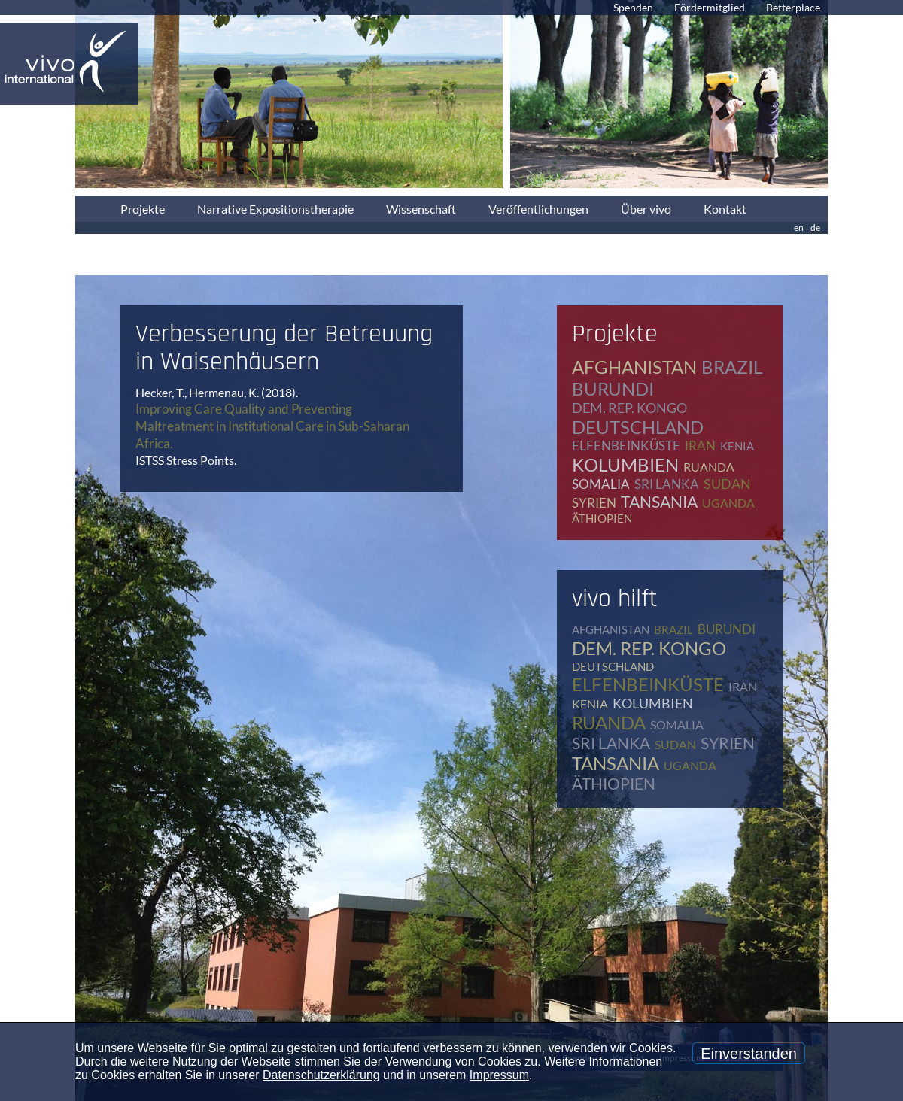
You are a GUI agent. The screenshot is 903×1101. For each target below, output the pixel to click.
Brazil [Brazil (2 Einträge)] (731, 367)
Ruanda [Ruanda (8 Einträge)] (708, 467)
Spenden (633, 7)
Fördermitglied (709, 7)
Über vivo (646, 209)
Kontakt (725, 209)
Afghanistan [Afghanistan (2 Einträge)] (634, 367)
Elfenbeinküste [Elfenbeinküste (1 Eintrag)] (626, 445)
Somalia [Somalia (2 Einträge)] (601, 484)
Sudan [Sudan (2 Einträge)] (727, 483)
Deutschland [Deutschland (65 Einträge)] (638, 427)
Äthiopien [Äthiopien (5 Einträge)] (602, 518)
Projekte (142, 209)
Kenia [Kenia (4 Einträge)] (737, 446)
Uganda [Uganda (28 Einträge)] (728, 503)
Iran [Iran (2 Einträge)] (700, 445)
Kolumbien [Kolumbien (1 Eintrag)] (625, 464)
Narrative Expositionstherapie (275, 209)
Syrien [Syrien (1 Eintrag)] (594, 503)
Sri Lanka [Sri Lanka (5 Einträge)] (666, 484)
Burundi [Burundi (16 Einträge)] (613, 388)
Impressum (499, 1075)
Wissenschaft (421, 209)
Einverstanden (749, 1053)
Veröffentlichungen (538, 209)
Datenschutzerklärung (321, 1075)
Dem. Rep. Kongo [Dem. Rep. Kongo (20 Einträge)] (629, 407)
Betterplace (793, 7)
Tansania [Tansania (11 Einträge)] (659, 501)
